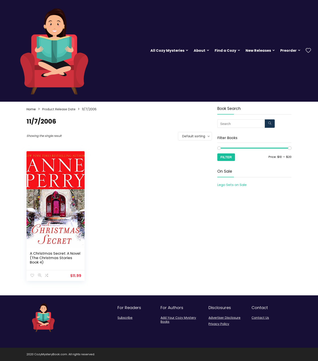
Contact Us (260, 317)
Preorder (288, 50)
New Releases (258, 50)
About (199, 50)
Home (31, 109)
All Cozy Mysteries (167, 50)
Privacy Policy (218, 324)
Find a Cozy (225, 50)
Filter (226, 157)
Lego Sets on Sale (232, 184)
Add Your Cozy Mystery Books (178, 319)
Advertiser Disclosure (224, 317)
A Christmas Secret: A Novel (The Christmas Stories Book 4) (55, 258)
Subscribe (124, 317)
